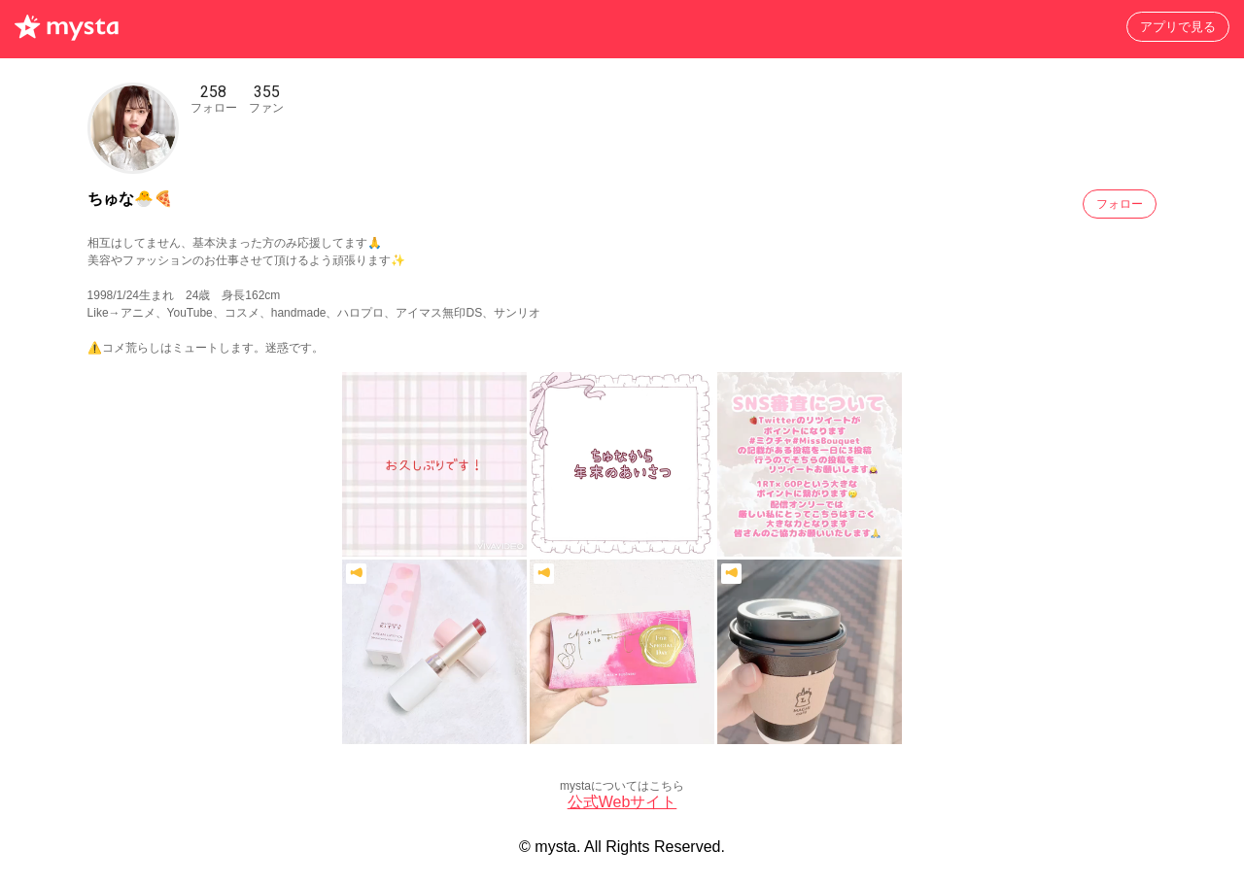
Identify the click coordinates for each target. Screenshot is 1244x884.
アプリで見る (1178, 26)
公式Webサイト (622, 802)
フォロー (1119, 204)
